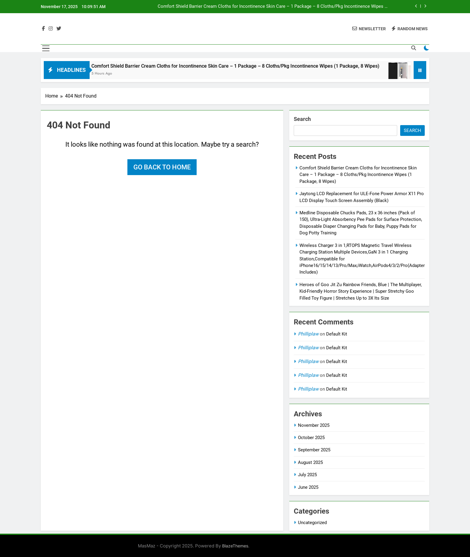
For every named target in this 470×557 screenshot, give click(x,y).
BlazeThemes (235, 545)
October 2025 (311, 437)
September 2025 (314, 450)
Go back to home (162, 167)
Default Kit (336, 334)
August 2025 (310, 462)
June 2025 (308, 487)
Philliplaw (308, 334)
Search (302, 119)
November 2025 (313, 425)
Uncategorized (312, 522)
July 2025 (307, 474)
